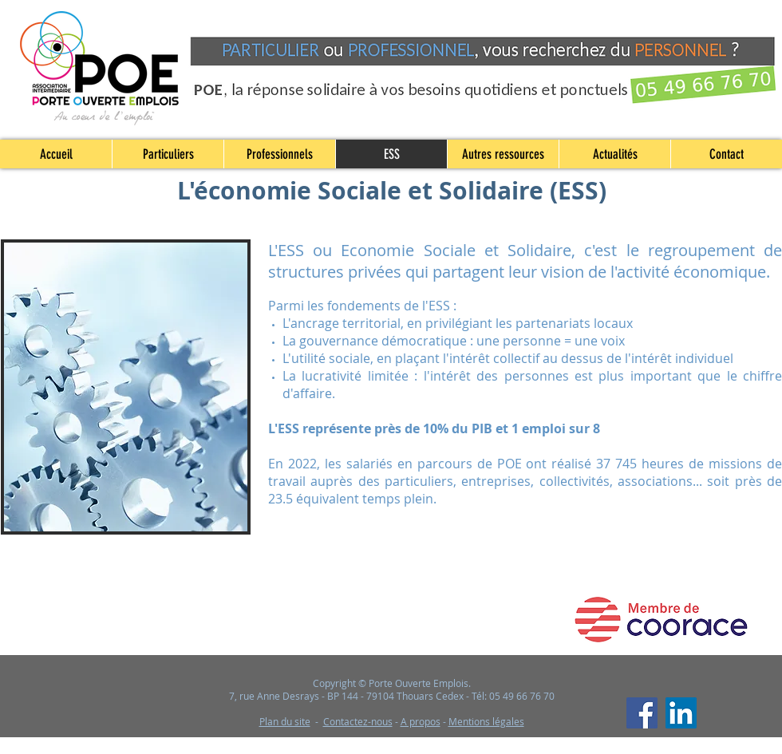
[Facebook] (642, 712)
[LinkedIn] (681, 712)
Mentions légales (486, 721)
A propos (420, 721)
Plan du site (284, 721)
